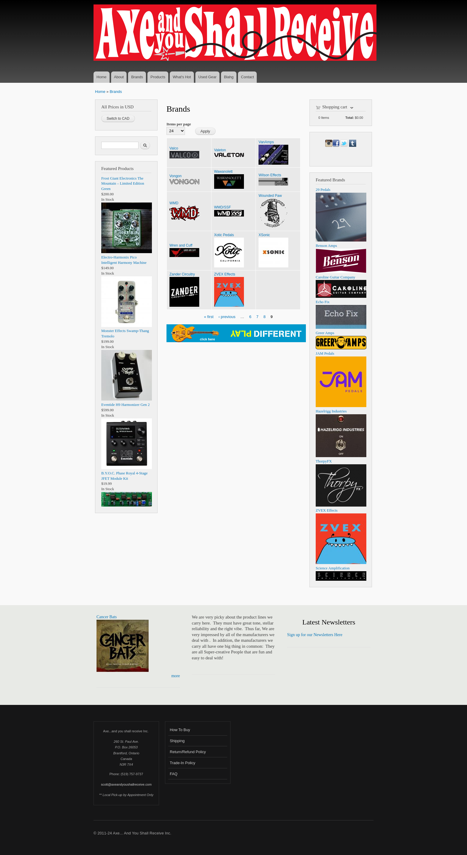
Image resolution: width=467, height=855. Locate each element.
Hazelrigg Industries (331, 411)
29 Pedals (323, 190)
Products (157, 77)
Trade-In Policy (182, 763)
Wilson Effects (270, 175)
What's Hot (182, 77)
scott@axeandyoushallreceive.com (126, 784)
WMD (173, 203)
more (175, 676)
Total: (349, 117)
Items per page (178, 124)
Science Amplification (333, 568)
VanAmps (266, 142)
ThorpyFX (324, 461)
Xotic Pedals (224, 235)
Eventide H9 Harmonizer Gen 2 (125, 405)
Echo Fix (323, 302)
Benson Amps (326, 246)
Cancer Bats (106, 617)
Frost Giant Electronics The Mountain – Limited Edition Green (122, 183)
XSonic (264, 235)
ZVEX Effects (224, 274)
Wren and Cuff (180, 245)
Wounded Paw (270, 196)
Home (101, 77)
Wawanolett (223, 171)
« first (209, 316)
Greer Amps (325, 333)
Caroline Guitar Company (335, 277)
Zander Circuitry (182, 274)
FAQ (174, 774)
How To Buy (180, 730)
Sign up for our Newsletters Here (314, 635)
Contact (247, 77)
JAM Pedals (325, 353)
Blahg (229, 77)
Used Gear (207, 77)
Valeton (220, 150)
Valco (173, 148)
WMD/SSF (222, 207)
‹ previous (226, 316)
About (119, 77)
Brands (137, 77)
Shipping (177, 741)
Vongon (175, 176)
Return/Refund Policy (188, 752)
